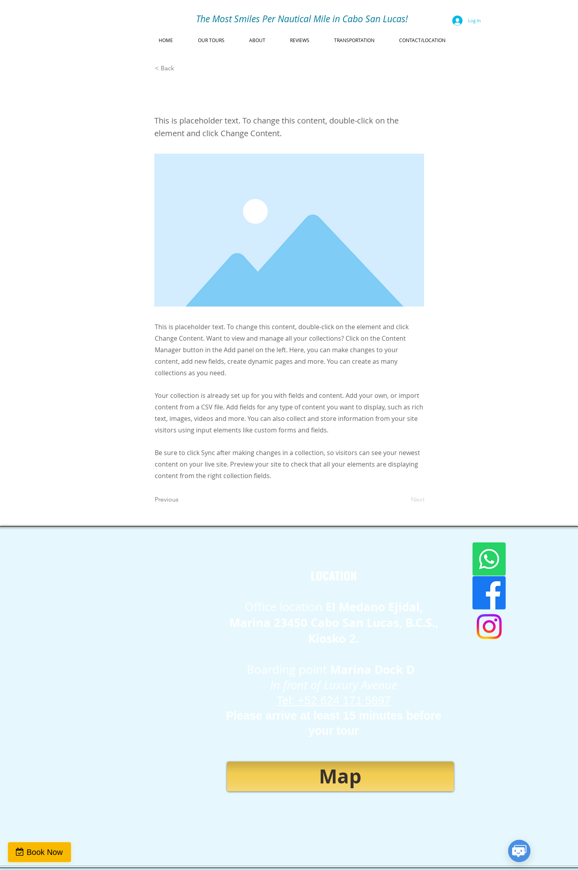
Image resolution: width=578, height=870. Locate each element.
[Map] (340, 776)
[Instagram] (489, 626)
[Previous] (181, 500)
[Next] (404, 500)
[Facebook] (489, 593)
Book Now (45, 852)
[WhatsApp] (489, 559)
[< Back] (181, 68)
